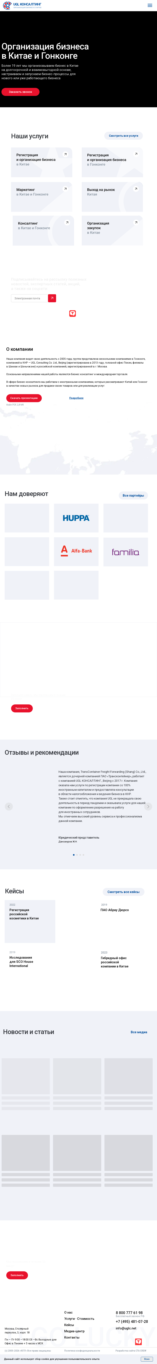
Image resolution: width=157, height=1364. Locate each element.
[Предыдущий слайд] (9, 807)
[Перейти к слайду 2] (77, 855)
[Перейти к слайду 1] (74, 855)
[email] (29, 298)
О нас (68, 1312)
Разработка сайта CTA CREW (131, 1350)
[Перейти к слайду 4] (83, 855)
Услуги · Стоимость (79, 1319)
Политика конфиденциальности (82, 1350)
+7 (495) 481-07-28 (132, 1321)
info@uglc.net (126, 1328)
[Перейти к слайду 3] (80, 855)
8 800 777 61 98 (129, 1313)
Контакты (72, 1337)
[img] (28, 1315)
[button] (20, 92)
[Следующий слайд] (148, 807)
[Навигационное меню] (150, 5)
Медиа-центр (74, 1331)
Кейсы (69, 1325)
